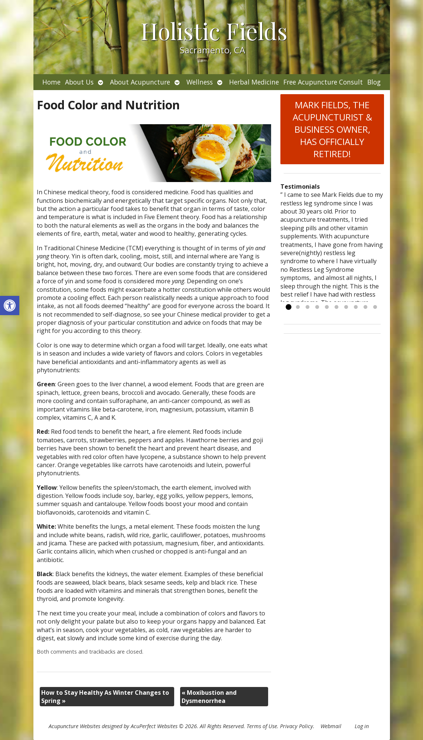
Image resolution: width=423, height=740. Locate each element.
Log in (362, 726)
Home (51, 81)
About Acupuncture (140, 81)
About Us (79, 81)
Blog (374, 81)
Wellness (199, 81)
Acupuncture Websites (74, 726)
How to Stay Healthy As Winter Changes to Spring (105, 696)
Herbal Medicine (254, 81)
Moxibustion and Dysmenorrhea (209, 696)
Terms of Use (262, 726)
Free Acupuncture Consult (323, 81)
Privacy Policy (296, 726)
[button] (9, 305)
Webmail (330, 726)
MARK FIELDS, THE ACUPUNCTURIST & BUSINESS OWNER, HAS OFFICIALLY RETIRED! (332, 129)
